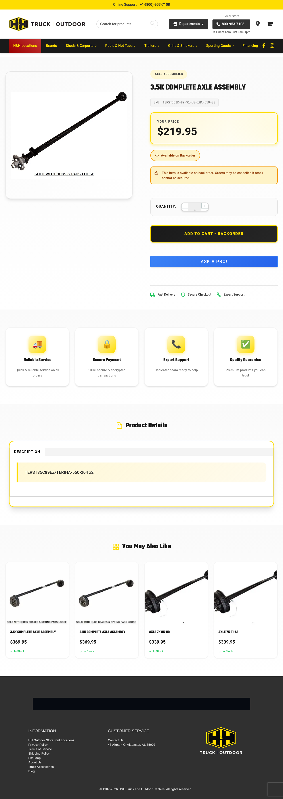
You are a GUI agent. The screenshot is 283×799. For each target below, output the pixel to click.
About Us (34, 762)
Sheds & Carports (81, 46)
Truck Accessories (41, 766)
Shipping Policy (39, 753)
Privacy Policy (38, 744)
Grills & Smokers (182, 46)
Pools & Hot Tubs (120, 46)
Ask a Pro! (214, 261)
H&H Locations (25, 46)
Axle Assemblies (169, 74)
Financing (250, 46)
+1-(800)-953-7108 (155, 4)
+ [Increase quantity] (204, 205)
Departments (188, 24)
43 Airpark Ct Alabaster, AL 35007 (131, 744)
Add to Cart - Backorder (214, 233)
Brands (51, 46)
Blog (31, 771)
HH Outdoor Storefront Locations (51, 740)
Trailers (151, 46)
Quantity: (166, 206)
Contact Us (115, 740)
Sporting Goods (220, 46)
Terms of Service (40, 749)
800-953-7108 (230, 24)
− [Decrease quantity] (185, 205)
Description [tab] (27, 452)
